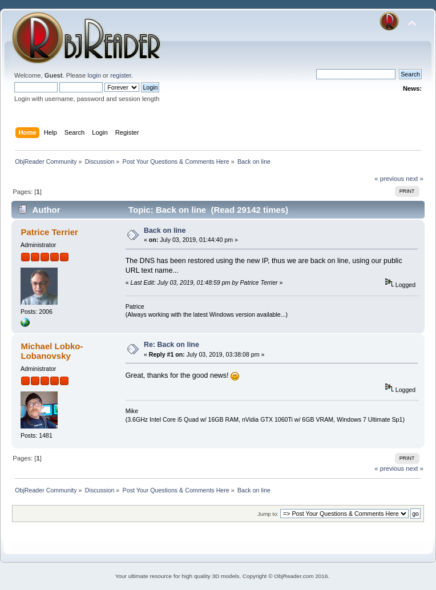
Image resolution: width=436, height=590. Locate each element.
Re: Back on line (171, 345)
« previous (389, 178)
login (94, 75)
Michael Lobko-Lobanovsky (52, 350)
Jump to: (267, 514)
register (120, 75)
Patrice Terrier (49, 232)
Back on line (164, 231)
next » (414, 178)
